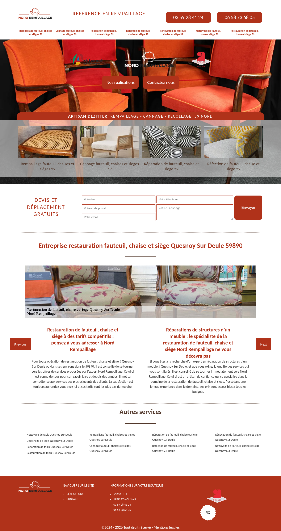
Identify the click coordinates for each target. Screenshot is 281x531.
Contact (72, 499)
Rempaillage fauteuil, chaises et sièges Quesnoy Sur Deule (112, 437)
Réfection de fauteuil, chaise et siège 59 (138, 32)
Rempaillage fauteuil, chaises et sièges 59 (35, 32)
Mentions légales (167, 527)
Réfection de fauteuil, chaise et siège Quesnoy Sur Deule (174, 448)
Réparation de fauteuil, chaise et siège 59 (104, 32)
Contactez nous (161, 82)
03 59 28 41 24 (188, 17)
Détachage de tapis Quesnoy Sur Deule (50, 441)
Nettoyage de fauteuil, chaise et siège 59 (208, 32)
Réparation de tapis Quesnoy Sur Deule (50, 447)
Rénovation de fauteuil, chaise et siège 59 (173, 32)
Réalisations (75, 494)
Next (263, 344)
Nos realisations (120, 82)
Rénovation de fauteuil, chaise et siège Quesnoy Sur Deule (238, 437)
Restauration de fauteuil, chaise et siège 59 (245, 32)
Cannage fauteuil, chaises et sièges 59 (70, 32)
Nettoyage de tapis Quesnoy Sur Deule (49, 434)
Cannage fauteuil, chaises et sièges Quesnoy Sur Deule (110, 448)
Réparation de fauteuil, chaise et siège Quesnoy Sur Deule (174, 437)
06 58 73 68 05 (240, 17)
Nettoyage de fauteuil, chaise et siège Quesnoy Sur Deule (237, 448)
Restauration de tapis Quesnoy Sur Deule (51, 453)
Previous (20, 344)
